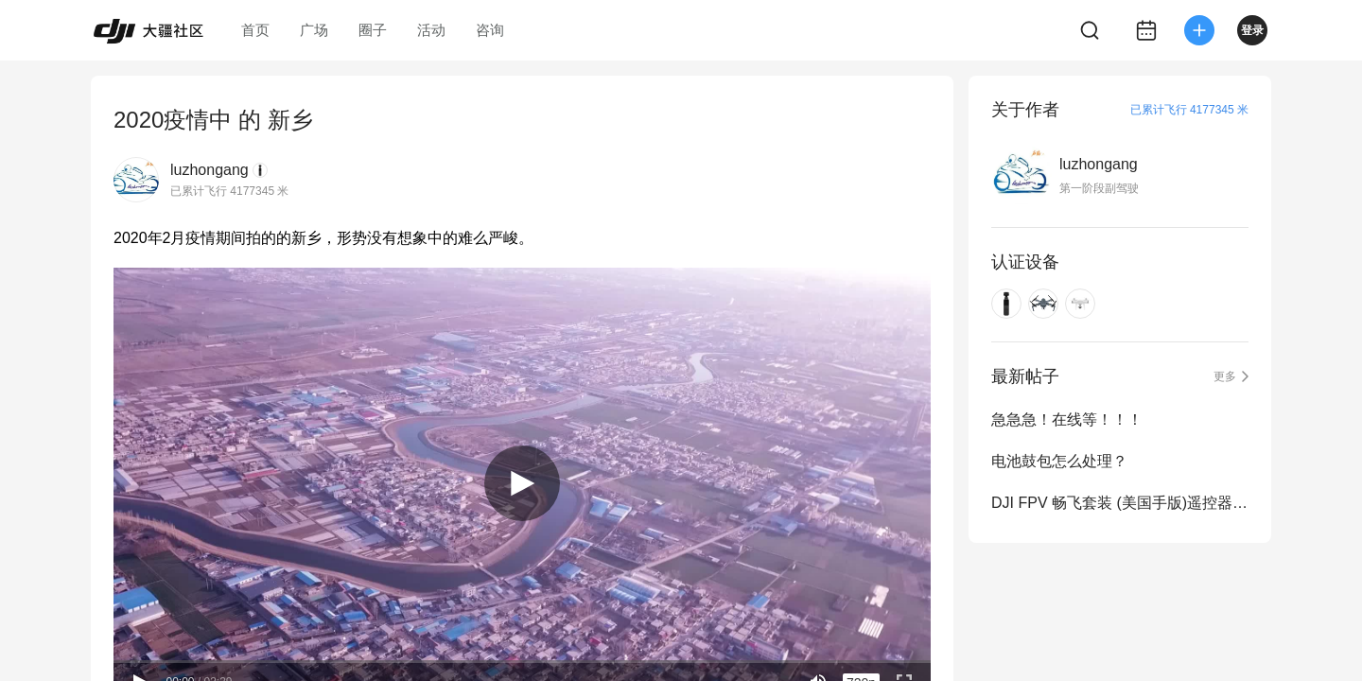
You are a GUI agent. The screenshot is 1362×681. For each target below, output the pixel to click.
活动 (431, 30)
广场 (314, 30)
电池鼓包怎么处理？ (1059, 461)
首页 (255, 30)
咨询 (490, 30)
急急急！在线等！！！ (1067, 419)
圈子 (372, 30)
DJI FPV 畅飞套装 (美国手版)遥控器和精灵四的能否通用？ (1119, 503)
